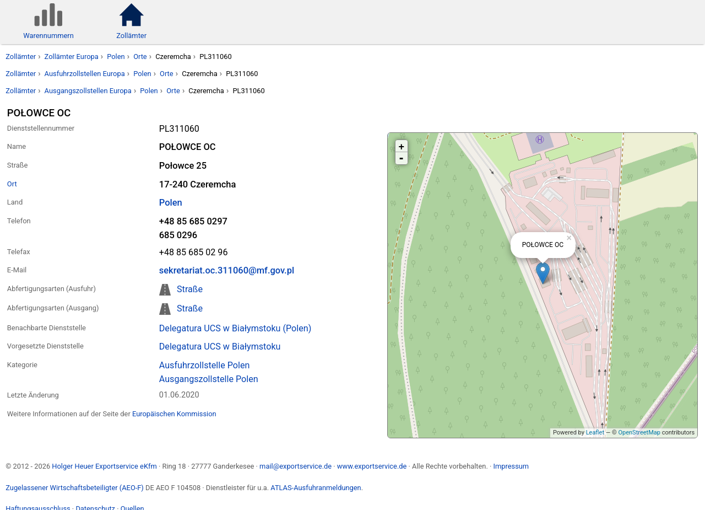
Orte (140, 56)
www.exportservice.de (372, 466)
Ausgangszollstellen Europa (88, 91)
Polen (115, 56)
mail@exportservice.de (295, 466)
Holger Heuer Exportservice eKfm (104, 466)
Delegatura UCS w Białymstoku (220, 346)
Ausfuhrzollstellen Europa (85, 73)
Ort (12, 184)
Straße (190, 289)
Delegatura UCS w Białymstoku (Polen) (235, 328)
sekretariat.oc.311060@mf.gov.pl (226, 270)
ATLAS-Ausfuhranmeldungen (315, 488)
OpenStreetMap (639, 432)
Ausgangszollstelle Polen (208, 379)
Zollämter (21, 56)
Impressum (511, 466)
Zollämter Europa (72, 56)
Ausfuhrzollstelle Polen (204, 365)
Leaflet (595, 432)
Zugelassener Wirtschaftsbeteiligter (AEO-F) (75, 488)
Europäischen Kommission (174, 414)
